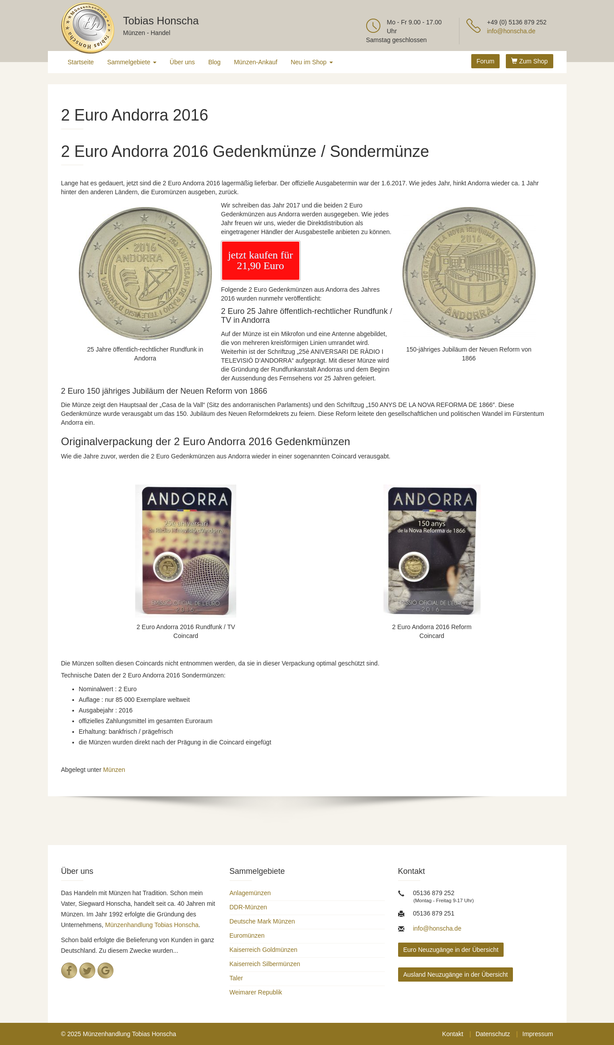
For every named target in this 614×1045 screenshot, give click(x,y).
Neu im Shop (312, 62)
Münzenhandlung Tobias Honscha (152, 924)
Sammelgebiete (131, 62)
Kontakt (452, 1033)
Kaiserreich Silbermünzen (265, 963)
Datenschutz (493, 1033)
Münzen (114, 769)
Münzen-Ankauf (256, 62)
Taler (236, 978)
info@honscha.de (511, 31)
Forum (485, 61)
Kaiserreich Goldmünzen (263, 949)
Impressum (537, 1033)
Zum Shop (529, 61)
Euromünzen (247, 935)
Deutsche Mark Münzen (262, 921)
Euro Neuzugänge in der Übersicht (451, 949)
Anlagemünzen (250, 892)
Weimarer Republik (256, 992)
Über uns (182, 62)
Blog (214, 62)
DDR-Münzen (248, 907)
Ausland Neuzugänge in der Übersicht (455, 974)
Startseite (81, 62)
